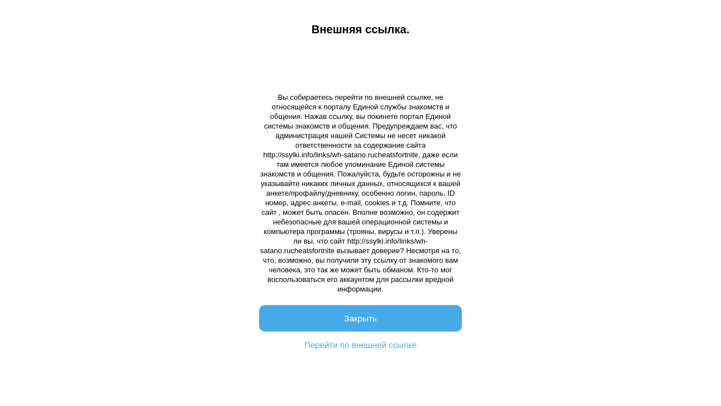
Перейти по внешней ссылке (360, 345)
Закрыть (360, 318)
